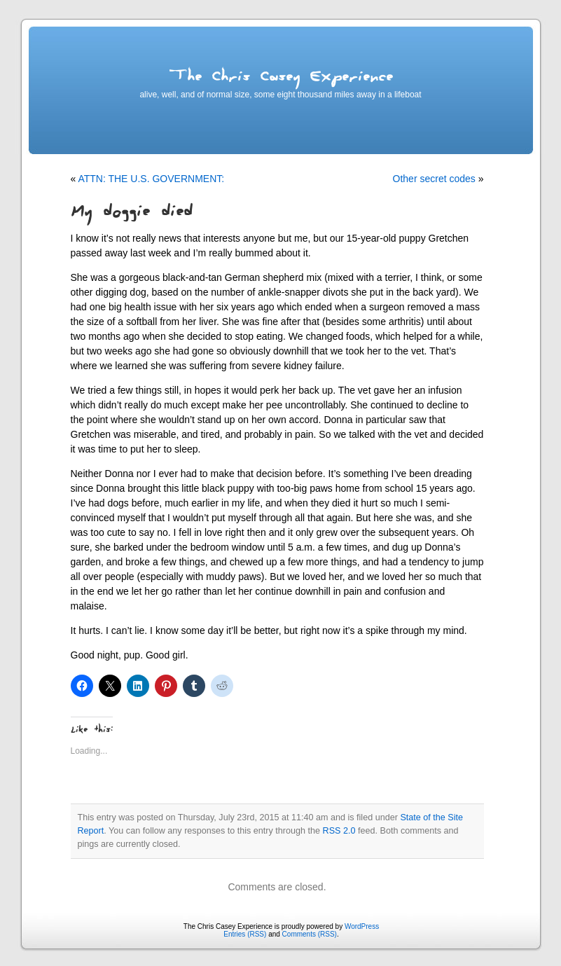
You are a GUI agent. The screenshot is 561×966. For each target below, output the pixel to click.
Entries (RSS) (244, 934)
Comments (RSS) (309, 934)
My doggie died (132, 214)
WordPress (362, 926)
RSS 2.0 (339, 831)
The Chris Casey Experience (281, 79)
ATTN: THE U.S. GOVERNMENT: (151, 178)
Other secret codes (434, 178)
